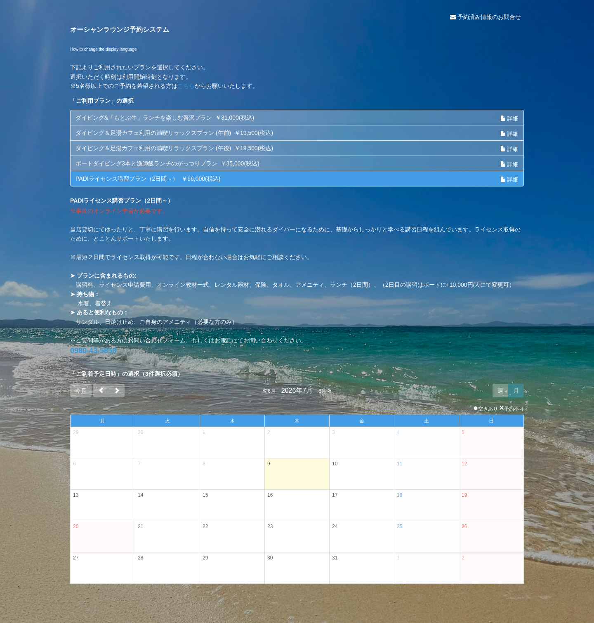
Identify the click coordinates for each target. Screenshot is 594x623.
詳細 (509, 118)
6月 (269, 390)
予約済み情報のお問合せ (485, 17)
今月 (81, 390)
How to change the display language (103, 49)
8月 (324, 390)
